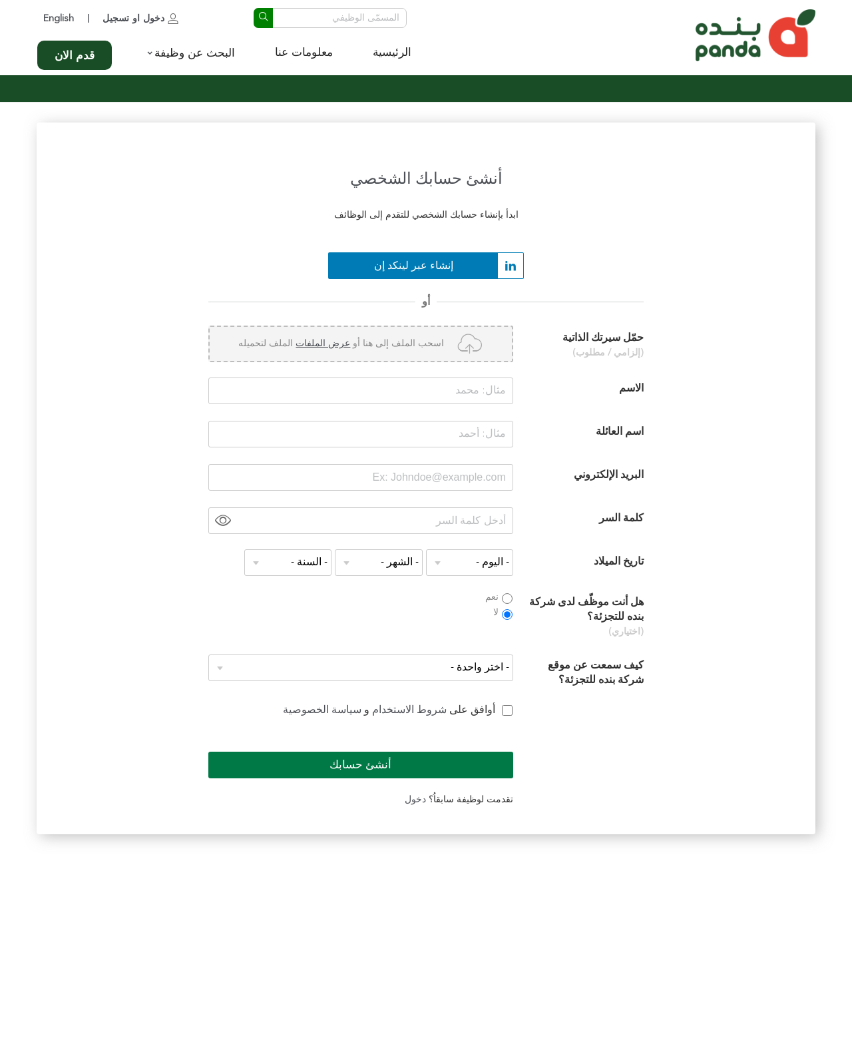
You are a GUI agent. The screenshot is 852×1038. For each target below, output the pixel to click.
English (58, 18)
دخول (153, 18)
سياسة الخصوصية (322, 710)
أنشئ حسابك (360, 765)
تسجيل (116, 18)
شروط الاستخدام (408, 710)
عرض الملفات (323, 343)
